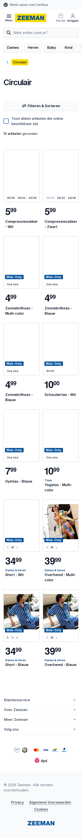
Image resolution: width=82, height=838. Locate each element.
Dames (13, 47)
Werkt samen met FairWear (29, 5)
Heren (33, 47)
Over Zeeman (40, 710)
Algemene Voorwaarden (50, 802)
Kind (68, 47)
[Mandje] (59, 18)
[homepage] (30, 18)
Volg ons (40, 729)
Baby (51, 47)
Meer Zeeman (40, 719)
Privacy (17, 802)
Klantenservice (40, 700)
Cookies (41, 809)
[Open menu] (8, 18)
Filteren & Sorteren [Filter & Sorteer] (41, 106)
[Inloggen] (73, 18)
